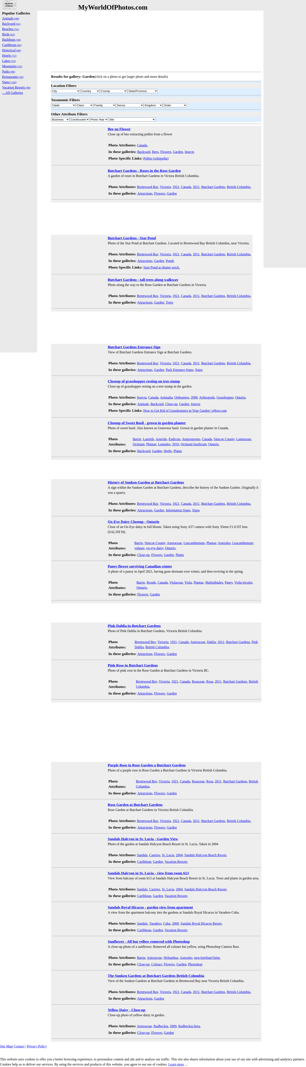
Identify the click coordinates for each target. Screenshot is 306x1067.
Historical (11, 50)
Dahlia (211, 642)
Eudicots (174, 439)
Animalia (166, 397)
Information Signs (178, 510)
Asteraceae (174, 543)
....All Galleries (12, 93)
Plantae (151, 444)
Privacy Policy (37, 1046)
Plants (178, 451)
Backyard (143, 152)
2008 (194, 397)
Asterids (161, 439)
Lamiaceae (243, 439)
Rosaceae (198, 681)
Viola (188, 582)
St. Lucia (168, 855)
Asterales (224, 543)
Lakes (9, 61)
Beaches (10, 29)
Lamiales (164, 444)
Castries (154, 855)
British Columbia (238, 187)
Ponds (170, 261)
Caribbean (144, 861)
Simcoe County (224, 439)
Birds (8, 34)
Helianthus (171, 957)
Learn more (176, 1064)
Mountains (12, 66)
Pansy (228, 582)
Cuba (166, 923)
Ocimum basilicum (194, 444)
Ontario (240, 397)
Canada (142, 145)
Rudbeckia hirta (189, 1026)
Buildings (11, 39)
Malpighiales (214, 582)
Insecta (141, 397)
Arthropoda (207, 397)
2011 (196, 187)
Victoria (165, 187)
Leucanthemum (194, 543)
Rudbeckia (161, 1026)
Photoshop (195, 964)
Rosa (209, 681)
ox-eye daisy (154, 548)
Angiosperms (191, 439)
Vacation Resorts (176, 861)
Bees (155, 152)
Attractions (144, 193)
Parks (8, 71)
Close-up (171, 404)
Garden (178, 152)
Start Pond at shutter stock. (161, 267)
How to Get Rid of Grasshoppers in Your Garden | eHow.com (185, 410)
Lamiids (148, 439)
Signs (199, 370)
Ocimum (138, 444)
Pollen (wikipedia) (156, 158)
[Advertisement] (156, 40)
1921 (176, 187)
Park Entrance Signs (179, 370)
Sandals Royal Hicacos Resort (201, 923)
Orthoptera (181, 397)
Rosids (151, 582)
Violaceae (176, 582)
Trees (169, 302)
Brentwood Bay (147, 187)
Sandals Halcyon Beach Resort (205, 855)
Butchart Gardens (213, 187)
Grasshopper (225, 397)
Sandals (142, 855)
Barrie (137, 439)
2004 (179, 855)
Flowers (165, 152)
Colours (156, 964)
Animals (143, 404)
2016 (175, 444)
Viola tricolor (243, 582)
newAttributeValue (207, 957)
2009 (173, 1026)
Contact (19, 1046)
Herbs (168, 451)
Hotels (9, 55)
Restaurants (12, 77)
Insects (189, 152)
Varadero (155, 923)
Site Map (6, 1046)
